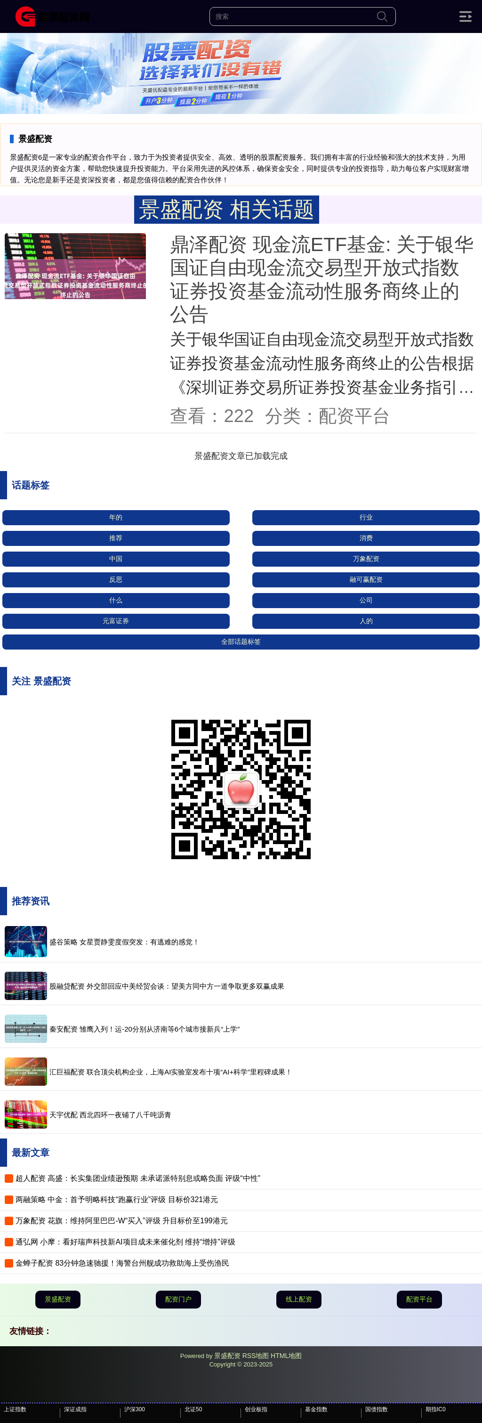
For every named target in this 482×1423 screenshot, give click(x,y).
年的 (115, 517)
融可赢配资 (366, 579)
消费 (366, 538)
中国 (115, 558)
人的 (366, 621)
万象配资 (366, 558)
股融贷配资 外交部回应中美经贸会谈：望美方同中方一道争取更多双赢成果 (166, 986)
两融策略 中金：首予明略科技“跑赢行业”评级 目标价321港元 (117, 1199)
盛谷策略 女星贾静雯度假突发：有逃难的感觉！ (124, 942)
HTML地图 (286, 1355)
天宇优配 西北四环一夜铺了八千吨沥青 (110, 1115)
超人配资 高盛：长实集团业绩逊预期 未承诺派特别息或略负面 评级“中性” (138, 1178)
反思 (115, 579)
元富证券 (116, 621)
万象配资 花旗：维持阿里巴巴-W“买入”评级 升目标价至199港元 (122, 1221)
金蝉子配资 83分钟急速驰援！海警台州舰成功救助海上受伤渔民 (122, 1263)
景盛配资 (58, 1299)
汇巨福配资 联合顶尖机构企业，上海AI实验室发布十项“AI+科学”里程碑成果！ (170, 1072)
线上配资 (299, 1299)
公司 (366, 600)
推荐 (115, 538)
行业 (366, 517)
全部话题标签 (241, 641)
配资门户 (178, 1299)
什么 (115, 600)
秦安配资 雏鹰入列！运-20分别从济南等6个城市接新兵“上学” (144, 1029)
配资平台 (419, 1299)
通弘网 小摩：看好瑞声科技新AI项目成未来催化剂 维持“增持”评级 (125, 1242)
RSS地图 (255, 1355)
